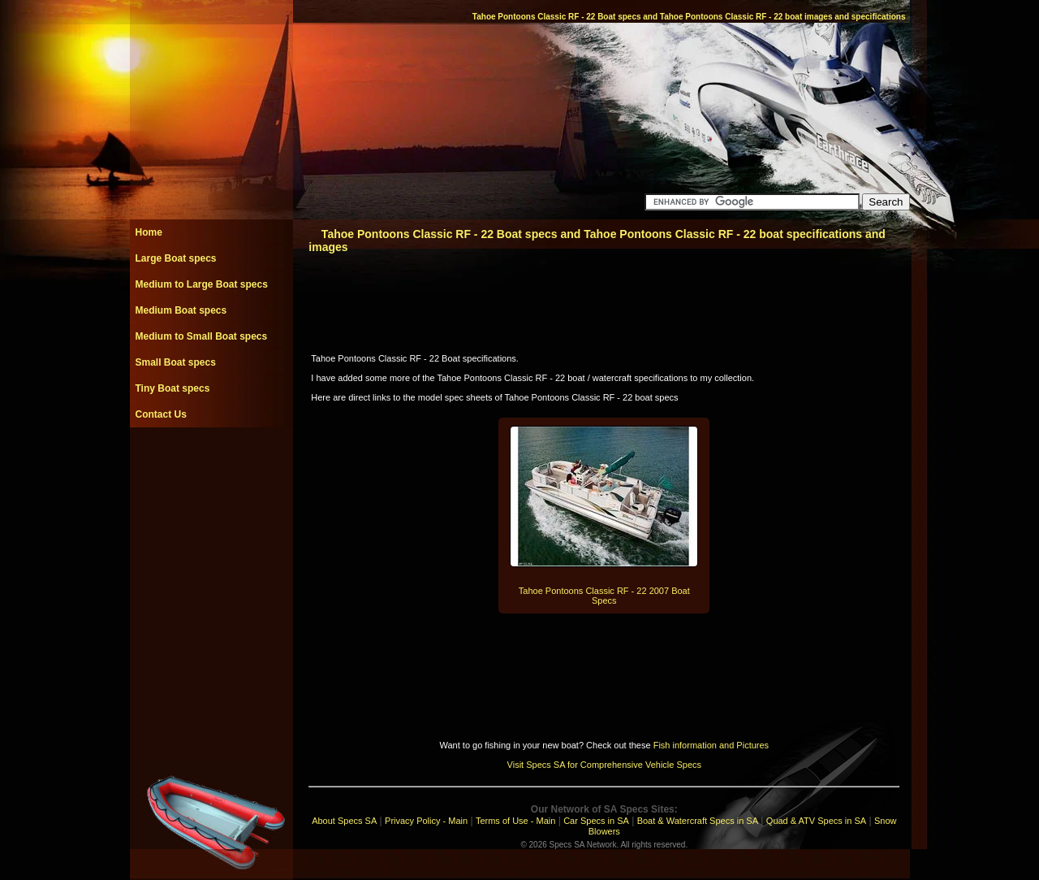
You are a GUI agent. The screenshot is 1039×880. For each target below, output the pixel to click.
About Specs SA (344, 821)
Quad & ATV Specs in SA (816, 821)
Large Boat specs (176, 258)
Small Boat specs (176, 362)
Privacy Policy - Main (426, 821)
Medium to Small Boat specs (202, 336)
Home (149, 232)
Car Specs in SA (596, 821)
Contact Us (161, 414)
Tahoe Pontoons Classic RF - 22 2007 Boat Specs (604, 595)
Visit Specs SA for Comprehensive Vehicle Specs (604, 764)
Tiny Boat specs (173, 388)
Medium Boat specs (181, 310)
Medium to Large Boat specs (202, 284)
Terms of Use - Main (515, 821)
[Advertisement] (211, 464)
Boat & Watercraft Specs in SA (697, 821)
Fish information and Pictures (711, 745)
